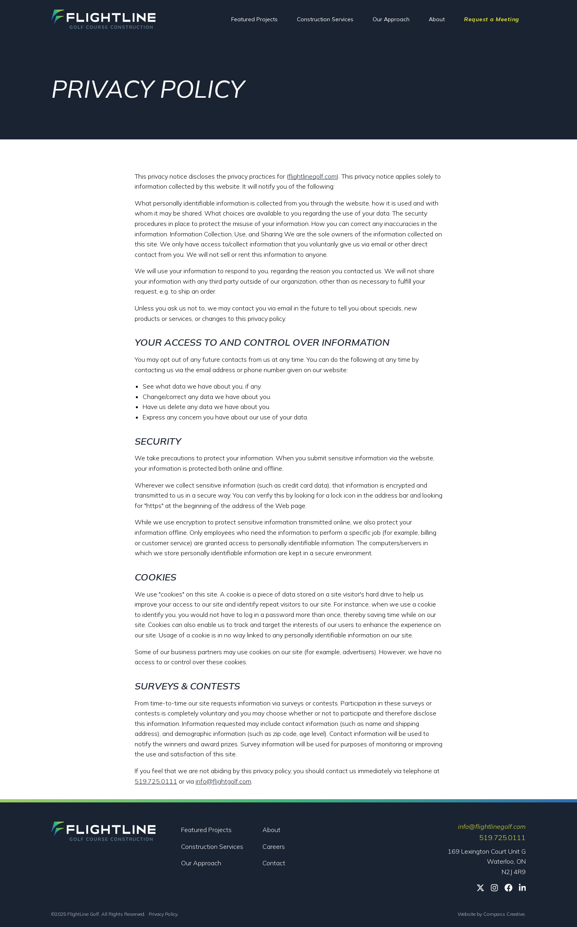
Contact (273, 863)
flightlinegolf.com (312, 176)
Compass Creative (504, 914)
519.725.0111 (156, 781)
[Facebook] (508, 888)
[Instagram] (494, 888)
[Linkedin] (522, 888)
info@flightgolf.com (223, 781)
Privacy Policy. (163, 914)
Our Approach (391, 19)
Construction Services (325, 19)
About (437, 19)
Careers (273, 846)
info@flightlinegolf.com (492, 826)
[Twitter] (480, 888)
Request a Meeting (491, 19)
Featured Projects (254, 19)
